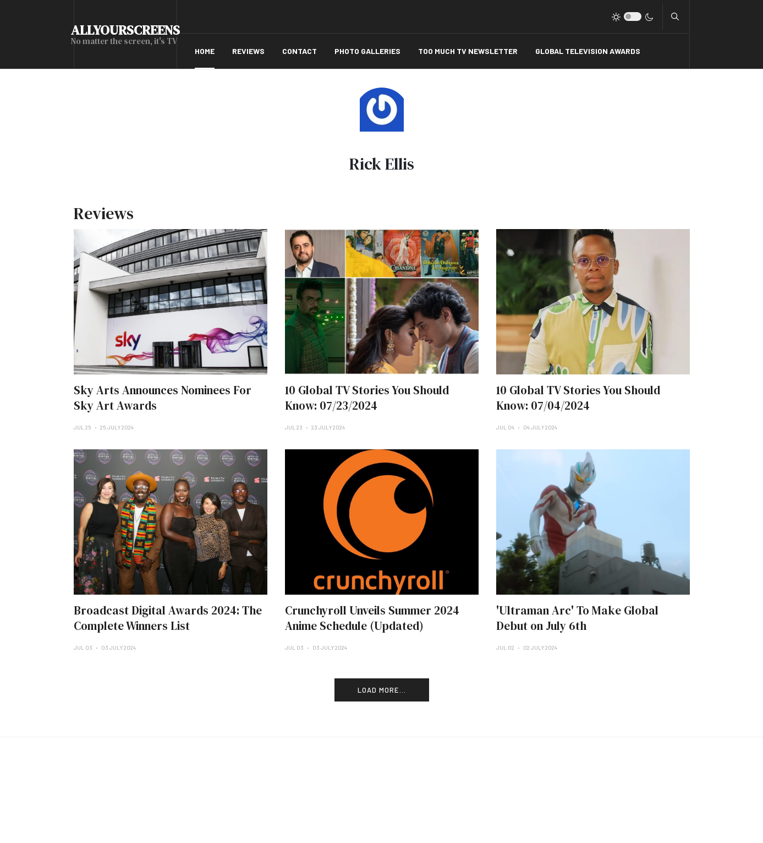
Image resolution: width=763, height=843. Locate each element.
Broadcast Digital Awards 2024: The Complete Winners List (168, 618)
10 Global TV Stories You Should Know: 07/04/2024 (578, 398)
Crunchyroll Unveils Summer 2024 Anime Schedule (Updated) (372, 618)
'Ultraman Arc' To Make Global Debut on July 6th (577, 618)
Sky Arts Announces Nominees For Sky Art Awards (162, 398)
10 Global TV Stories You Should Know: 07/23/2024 (367, 398)
